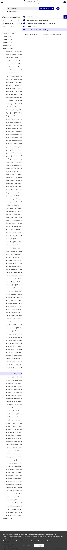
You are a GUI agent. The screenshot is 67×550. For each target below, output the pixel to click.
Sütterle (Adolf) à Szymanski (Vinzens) (17, 257)
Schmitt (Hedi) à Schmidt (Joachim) (16, 377)
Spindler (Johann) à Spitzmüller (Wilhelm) (18, 147)
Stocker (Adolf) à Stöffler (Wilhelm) (16, 205)
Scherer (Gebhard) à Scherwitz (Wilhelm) (18, 309)
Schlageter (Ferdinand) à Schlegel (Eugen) (18, 343)
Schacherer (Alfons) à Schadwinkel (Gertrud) (19, 263)
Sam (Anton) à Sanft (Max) (13, 57)
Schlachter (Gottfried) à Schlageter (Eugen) (18, 340)
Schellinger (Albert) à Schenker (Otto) (17, 303)
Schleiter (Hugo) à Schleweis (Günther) (17, 349)
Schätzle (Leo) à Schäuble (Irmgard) (16, 288)
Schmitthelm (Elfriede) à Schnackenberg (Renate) (20, 404)
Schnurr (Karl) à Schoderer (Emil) (15, 435)
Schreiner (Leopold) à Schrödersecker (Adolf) (19, 463)
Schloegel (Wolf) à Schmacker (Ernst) (17, 355)
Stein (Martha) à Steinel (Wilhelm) (16, 180)
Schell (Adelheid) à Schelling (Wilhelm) (17, 300)
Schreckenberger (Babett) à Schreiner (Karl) (19, 460)
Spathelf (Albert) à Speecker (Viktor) (16, 137)
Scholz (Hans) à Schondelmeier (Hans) (17, 441)
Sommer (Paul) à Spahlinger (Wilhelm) (17, 131)
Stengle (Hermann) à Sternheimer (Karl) (17, 193)
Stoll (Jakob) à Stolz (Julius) (14, 211)
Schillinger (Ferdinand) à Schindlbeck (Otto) (19, 331)
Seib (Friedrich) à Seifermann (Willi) (16, 79)
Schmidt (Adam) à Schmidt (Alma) (16, 361)
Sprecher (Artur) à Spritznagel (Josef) (17, 153)
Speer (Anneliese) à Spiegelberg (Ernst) (17, 140)
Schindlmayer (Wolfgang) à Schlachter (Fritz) (19, 337)
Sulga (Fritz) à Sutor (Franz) (14, 251)
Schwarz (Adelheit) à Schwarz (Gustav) (17, 497)
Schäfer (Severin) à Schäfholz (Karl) (16, 275)
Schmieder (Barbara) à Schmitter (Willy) (17, 401)
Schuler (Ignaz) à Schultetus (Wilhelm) (17, 475)
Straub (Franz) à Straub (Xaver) (15, 223)
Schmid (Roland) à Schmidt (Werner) (17, 392)
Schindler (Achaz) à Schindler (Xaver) (17, 334)
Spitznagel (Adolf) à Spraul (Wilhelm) (17, 150)
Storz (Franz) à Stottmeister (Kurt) (16, 217)
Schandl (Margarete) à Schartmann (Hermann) (19, 282)
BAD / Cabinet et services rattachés (12, 21)
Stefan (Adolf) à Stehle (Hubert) (15, 171)
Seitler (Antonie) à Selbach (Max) (15, 88)
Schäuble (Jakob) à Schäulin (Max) (16, 291)
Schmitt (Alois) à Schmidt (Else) (15, 365)
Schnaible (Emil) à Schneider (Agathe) (17, 408)
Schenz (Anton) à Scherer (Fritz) (15, 306)
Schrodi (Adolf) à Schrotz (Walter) (16, 466)
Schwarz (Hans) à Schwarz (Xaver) (16, 500)
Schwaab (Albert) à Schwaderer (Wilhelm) (18, 490)
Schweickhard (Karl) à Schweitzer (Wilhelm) (19, 506)
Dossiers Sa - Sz (8, 48)
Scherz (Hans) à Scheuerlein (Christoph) (18, 312)
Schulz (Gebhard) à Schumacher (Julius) (17, 481)
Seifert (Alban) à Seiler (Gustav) (15, 82)
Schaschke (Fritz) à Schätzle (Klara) (16, 285)
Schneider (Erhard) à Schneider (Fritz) (17, 414)
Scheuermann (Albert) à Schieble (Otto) (17, 315)
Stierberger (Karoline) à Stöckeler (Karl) (17, 202)
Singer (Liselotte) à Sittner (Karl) (15, 122)
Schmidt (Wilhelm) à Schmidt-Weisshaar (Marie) (20, 395)
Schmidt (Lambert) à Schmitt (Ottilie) (17, 386)
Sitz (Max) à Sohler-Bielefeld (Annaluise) (17, 125)
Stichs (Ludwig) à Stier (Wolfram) (15, 199)
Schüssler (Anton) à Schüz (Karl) (15, 487)
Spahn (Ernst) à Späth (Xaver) (14, 134)
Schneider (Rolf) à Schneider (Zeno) (16, 426)
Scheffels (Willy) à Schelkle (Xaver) (16, 297)
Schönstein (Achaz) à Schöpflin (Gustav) (17, 447)
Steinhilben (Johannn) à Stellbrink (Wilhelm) (19, 186)
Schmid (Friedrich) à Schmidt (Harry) (17, 374)
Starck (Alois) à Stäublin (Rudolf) (15, 165)
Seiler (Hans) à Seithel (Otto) (14, 85)
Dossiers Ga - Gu (9, 33)
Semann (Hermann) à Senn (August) (16, 94)
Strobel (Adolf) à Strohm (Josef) (15, 236)
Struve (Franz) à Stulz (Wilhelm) (15, 242)
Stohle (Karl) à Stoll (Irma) (13, 208)
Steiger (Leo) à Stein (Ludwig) (14, 177)
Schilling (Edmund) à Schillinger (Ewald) (17, 328)
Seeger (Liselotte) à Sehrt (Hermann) (16, 76)
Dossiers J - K (8, 39)
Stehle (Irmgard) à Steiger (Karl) (15, 174)
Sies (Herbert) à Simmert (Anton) (15, 116)
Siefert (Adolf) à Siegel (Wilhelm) (15, 110)
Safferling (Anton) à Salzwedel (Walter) (17, 54)
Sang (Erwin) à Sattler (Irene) (14, 61)
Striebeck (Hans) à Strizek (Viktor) (16, 232)
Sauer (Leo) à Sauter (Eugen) (14, 67)
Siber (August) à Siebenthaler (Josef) (16, 104)
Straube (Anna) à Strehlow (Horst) (16, 226)
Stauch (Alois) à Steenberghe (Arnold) (17, 168)
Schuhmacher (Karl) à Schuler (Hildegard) (18, 472)
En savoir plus (27, 545)
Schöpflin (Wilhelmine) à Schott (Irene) (17, 454)
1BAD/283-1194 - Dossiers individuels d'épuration (17, 24)
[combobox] (46, 8)
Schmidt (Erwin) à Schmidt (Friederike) (17, 371)
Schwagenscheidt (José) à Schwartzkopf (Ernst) (20, 494)
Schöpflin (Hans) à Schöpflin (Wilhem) (17, 451)
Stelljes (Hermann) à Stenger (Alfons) (17, 189)
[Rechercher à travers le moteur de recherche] (24, 8)
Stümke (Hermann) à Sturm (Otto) (16, 245)
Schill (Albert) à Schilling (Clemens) (16, 325)
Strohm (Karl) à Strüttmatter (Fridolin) (17, 239)
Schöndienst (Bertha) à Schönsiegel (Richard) (19, 444)
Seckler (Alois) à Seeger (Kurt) (14, 73)
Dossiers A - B (8, 27)
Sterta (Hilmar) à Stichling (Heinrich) (17, 196)
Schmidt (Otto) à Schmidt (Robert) (16, 389)
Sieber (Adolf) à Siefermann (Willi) (16, 107)
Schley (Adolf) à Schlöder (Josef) (15, 352)
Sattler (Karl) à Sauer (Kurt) (14, 64)
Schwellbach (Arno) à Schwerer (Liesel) (17, 512)
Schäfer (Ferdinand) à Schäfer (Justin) (17, 269)
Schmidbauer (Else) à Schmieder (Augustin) (18, 398)
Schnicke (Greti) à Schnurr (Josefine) (16, 432)
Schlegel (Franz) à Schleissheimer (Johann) (18, 346)
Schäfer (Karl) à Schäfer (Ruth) (15, 272)
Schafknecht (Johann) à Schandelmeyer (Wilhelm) (21, 279)
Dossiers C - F (8, 30)
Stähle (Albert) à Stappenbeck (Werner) (17, 162)
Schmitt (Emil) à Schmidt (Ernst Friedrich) (18, 368)
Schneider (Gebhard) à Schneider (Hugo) (18, 417)
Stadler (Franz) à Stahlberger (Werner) (17, 159)
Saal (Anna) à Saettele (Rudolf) (15, 51)
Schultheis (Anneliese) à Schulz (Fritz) (17, 478)
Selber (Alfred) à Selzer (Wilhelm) (15, 91)
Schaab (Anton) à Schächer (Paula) (16, 260)
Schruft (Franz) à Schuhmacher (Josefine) (18, 469)
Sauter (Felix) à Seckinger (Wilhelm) (16, 70)
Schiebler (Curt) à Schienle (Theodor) (17, 318)
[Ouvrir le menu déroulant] (2, 2)
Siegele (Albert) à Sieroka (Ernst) (15, 113)
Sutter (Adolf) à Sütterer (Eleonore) (16, 254)
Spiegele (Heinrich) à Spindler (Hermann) (18, 143)
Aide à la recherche (13, 11)
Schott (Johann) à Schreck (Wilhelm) (17, 457)
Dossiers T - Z (8, 518)
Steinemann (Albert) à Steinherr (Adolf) (17, 183)
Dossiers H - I (8, 36)
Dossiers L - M (8, 42)
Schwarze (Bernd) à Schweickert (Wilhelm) (18, 503)
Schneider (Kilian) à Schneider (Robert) (17, 423)
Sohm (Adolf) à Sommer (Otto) (15, 128)
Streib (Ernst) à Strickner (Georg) (15, 229)
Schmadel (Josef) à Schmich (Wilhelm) (17, 358)
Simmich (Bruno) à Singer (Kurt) (15, 119)
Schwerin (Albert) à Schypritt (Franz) (17, 515)
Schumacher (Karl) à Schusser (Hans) (17, 484)
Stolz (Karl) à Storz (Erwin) (13, 214)
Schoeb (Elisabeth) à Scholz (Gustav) (16, 438)
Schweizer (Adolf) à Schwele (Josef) (16, 509)
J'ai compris (39, 545)
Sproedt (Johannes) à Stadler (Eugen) (17, 156)
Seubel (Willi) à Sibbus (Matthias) (15, 100)
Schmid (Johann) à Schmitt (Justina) (16, 380)
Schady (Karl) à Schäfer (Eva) (14, 266)
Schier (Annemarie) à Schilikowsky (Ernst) (18, 322)
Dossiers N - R (8, 45)
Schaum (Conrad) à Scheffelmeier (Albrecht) (19, 294)
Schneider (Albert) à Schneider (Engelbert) (18, 411)
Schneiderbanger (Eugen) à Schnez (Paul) (18, 429)
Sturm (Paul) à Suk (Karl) (13, 248)
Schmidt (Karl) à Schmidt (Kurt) (15, 383)
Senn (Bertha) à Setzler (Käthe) (15, 97)
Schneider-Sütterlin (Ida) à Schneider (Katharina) (20, 420)
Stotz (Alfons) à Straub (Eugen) (15, 220)
